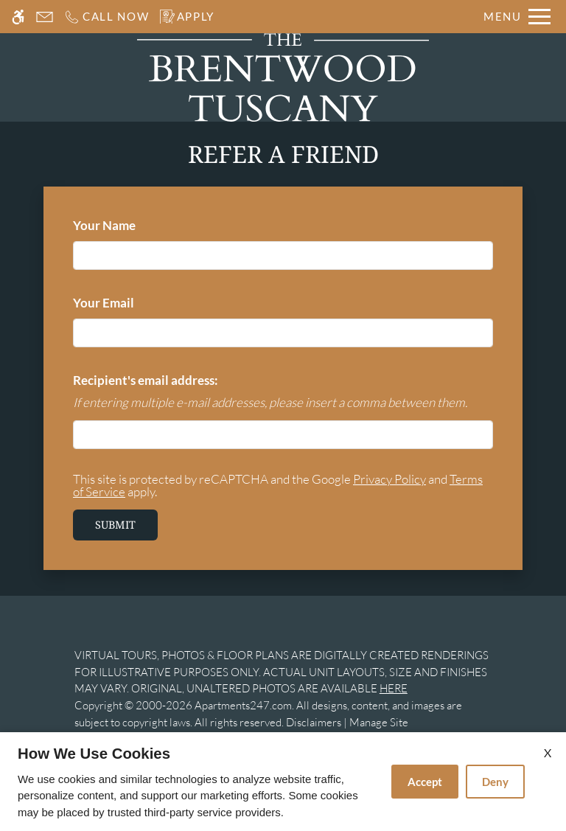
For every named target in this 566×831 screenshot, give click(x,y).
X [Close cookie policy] (547, 752)
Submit (115, 525)
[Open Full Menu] (517, 16)
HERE (394, 688)
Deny (495, 781)
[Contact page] (44, 16)
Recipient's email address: (145, 380)
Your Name (129, 225)
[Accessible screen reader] (18, 16)
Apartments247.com (243, 705)
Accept (425, 781)
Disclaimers (313, 722)
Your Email (128, 302)
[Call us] (106, 16)
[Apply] (187, 16)
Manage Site (378, 722)
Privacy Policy (389, 479)
